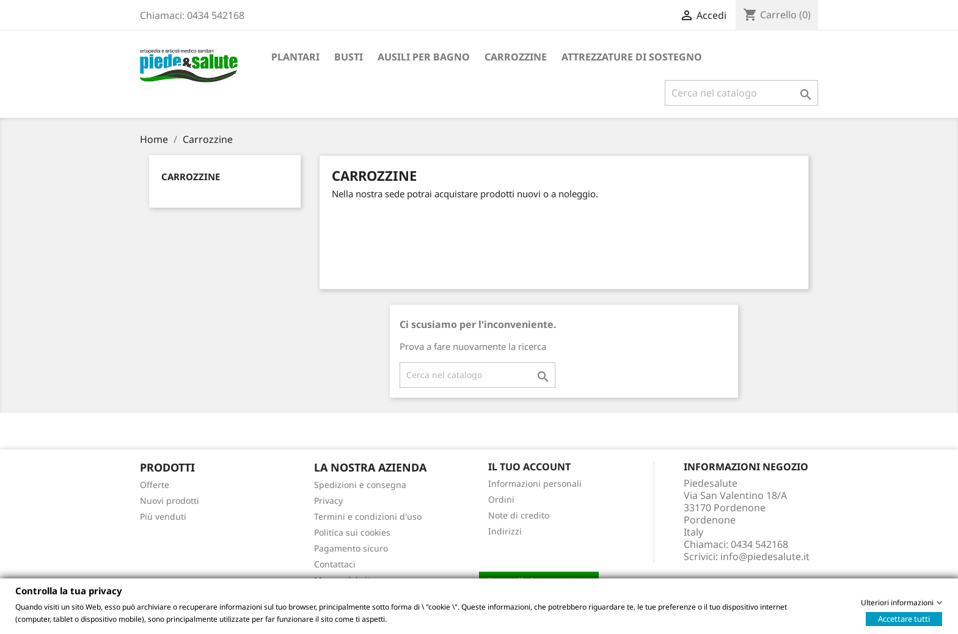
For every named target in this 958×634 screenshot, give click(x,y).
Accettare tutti (904, 618)
